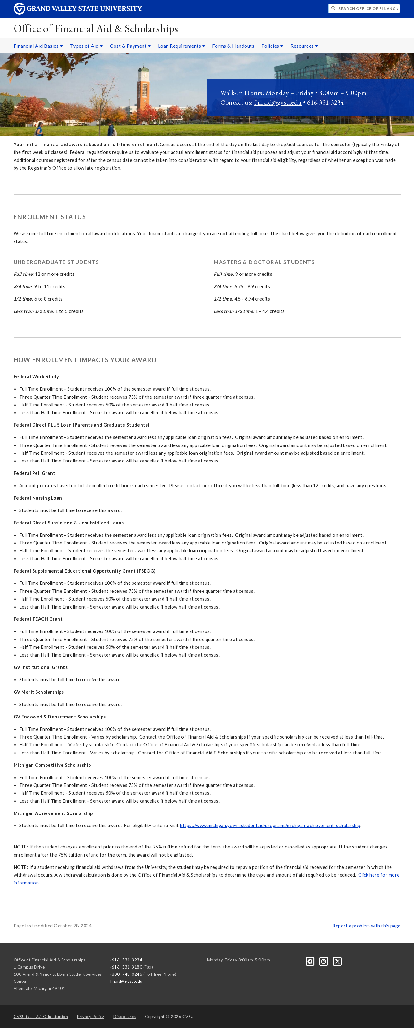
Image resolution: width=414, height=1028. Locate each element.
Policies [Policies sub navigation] (272, 46)
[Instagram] (324, 961)
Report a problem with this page (367, 925)
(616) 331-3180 (126, 967)
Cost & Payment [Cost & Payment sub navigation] (130, 46)
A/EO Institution (41, 1016)
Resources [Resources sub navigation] (304, 46)
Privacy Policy (90, 1016)
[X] (337, 961)
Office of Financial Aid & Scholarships (96, 28)
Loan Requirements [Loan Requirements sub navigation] (182, 46)
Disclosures (124, 1016)
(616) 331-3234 (126, 959)
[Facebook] (310, 961)
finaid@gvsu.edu (278, 102)
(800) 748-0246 (126, 974)
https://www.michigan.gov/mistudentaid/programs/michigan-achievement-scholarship (270, 825)
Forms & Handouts (233, 46)
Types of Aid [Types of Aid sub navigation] (86, 46)
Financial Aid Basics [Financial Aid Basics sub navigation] (38, 46)
